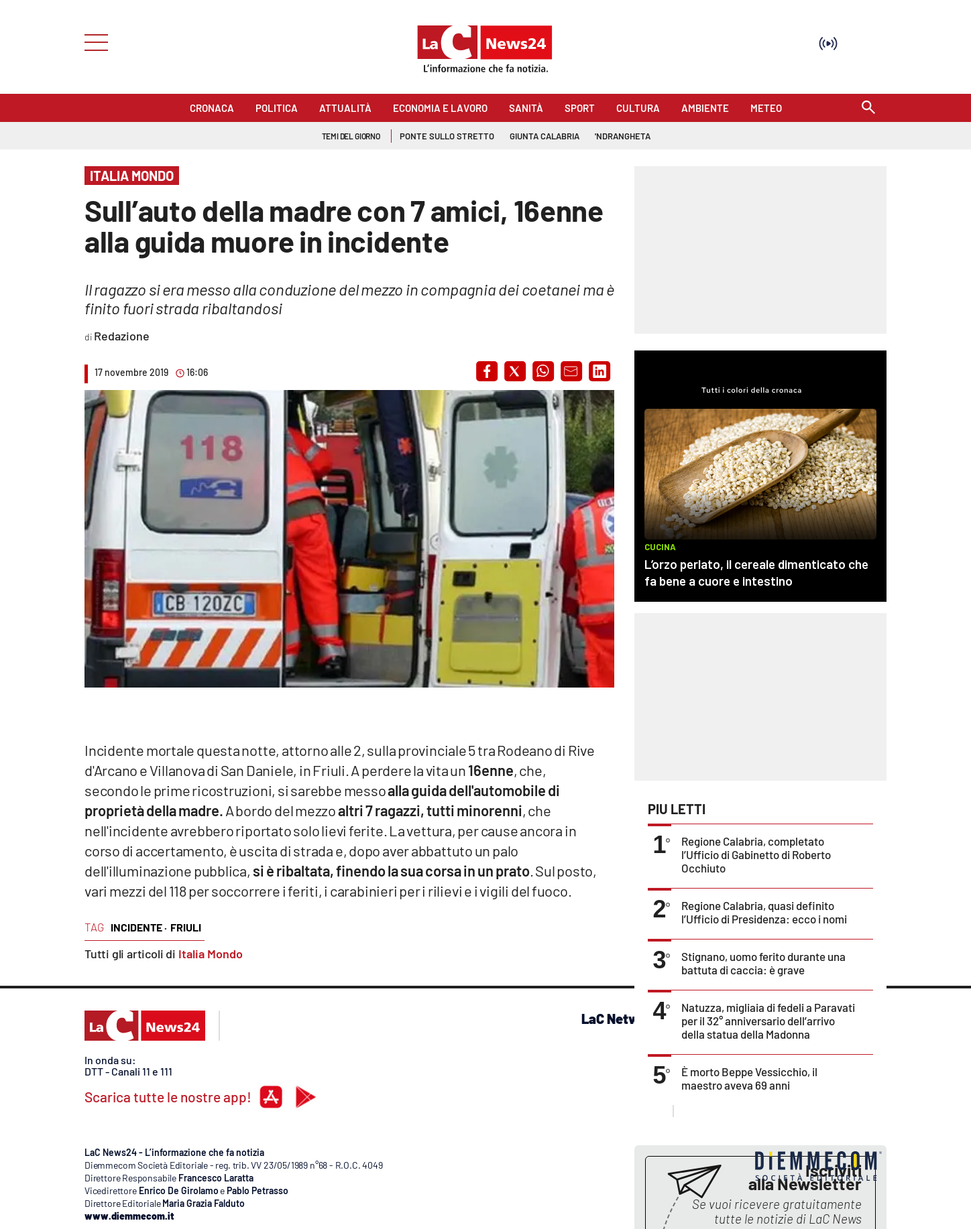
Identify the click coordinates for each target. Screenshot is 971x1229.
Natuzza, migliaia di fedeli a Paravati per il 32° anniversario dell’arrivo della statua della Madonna (768, 1020)
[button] (487, 371)
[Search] (868, 108)
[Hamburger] (92, 41)
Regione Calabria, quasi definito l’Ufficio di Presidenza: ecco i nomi (764, 912)
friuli (185, 927)
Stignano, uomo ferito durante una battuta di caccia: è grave (763, 963)
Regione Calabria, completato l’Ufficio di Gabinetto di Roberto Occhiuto (756, 854)
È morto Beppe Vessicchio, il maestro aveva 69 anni (749, 1078)
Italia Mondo (210, 953)
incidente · (139, 927)
